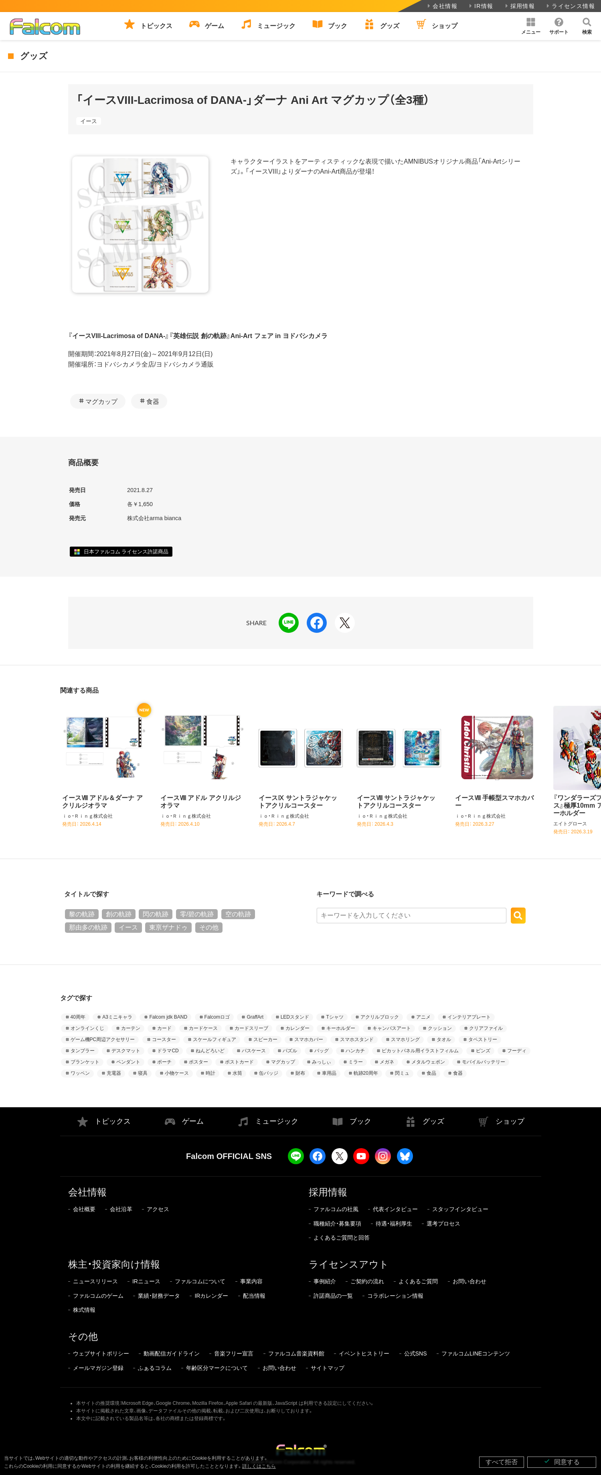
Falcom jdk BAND (168, 1017)
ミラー (355, 1062)
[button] (531, 26)
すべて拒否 (502, 1462)
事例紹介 (325, 1281)
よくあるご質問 (418, 1281)
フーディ (516, 1051)
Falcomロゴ (217, 1017)
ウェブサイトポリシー (101, 1353)
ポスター (198, 1062)
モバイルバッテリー (483, 1062)
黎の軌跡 (82, 914)
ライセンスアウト (349, 1264)
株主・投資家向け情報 (114, 1264)
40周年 (78, 1017)
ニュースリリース (95, 1281)
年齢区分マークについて (217, 1368)
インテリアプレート (469, 1017)
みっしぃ (321, 1062)
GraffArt (255, 1017)
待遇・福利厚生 (394, 1223)
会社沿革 (121, 1209)
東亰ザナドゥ (168, 927)
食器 (152, 401)
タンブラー (83, 1051)
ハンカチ (355, 1051)
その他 (209, 927)
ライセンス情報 (570, 6)
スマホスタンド (357, 1039)
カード (164, 1028)
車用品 (329, 1073)
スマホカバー (308, 1039)
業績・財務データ (159, 1296)
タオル (444, 1039)
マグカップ (101, 401)
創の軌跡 (119, 914)
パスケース (254, 1051)
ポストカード (239, 1062)
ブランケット (85, 1062)
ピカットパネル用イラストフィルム (420, 1051)
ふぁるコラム (155, 1368)
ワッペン (80, 1073)
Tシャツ (334, 1017)
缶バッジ (268, 1073)
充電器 (114, 1073)
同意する (562, 1461)
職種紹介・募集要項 (337, 1223)
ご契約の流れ (367, 1281)
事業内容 (251, 1281)
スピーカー (265, 1039)
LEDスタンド (295, 1017)
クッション (440, 1028)
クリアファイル (486, 1028)
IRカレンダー (211, 1296)
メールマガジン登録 (98, 1368)
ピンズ (483, 1051)
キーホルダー (340, 1028)
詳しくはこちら (259, 1466)
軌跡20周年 (366, 1073)
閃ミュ (402, 1073)
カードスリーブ (251, 1028)
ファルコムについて (200, 1281)
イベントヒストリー (364, 1353)
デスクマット (125, 1051)
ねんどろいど (210, 1051)
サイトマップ (327, 1368)
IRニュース (146, 1281)
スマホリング (405, 1039)
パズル (290, 1051)
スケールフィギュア (214, 1039)
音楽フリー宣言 (233, 1353)
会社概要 (84, 1209)
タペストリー (482, 1039)
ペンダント (128, 1062)
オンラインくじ (87, 1028)
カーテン (130, 1028)
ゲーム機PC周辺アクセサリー (103, 1039)
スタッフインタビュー (460, 1209)
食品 (431, 1073)
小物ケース (177, 1073)
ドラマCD (167, 1051)
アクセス (158, 1209)
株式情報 (84, 1310)
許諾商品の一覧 (333, 1296)
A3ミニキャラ (117, 1017)
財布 (300, 1073)
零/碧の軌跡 (197, 914)
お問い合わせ (469, 1281)
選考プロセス (443, 1223)
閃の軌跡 (155, 914)
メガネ (387, 1062)
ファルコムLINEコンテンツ (475, 1353)
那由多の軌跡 (88, 927)
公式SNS (415, 1353)
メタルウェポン (428, 1062)
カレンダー (297, 1028)
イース (88, 121)
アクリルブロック (379, 1017)
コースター (164, 1039)
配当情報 (254, 1296)
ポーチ (164, 1062)
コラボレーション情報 (395, 1296)
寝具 (143, 1073)
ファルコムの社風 (336, 1209)
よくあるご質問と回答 (342, 1237)
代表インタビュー (395, 1209)
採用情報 (519, 6)
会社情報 (441, 6)
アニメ (423, 1017)
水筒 (237, 1073)
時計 (210, 1073)
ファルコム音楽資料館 (296, 1353)
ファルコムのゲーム (98, 1296)
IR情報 (480, 6)
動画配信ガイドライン (172, 1353)
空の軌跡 (238, 914)
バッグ (321, 1051)
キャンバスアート (391, 1028)
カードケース (203, 1028)
